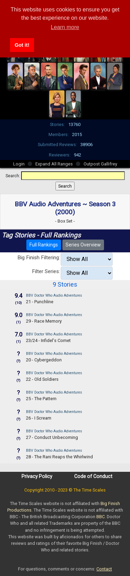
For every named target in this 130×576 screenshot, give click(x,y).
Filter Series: (46, 271)
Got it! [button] (22, 45)
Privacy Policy (36, 476)
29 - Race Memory (44, 321)
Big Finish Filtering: (38, 257)
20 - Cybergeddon (44, 359)
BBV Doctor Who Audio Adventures (54, 295)
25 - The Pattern (41, 398)
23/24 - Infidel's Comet (48, 340)
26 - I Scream (38, 418)
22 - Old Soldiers (42, 379)
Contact (104, 569)
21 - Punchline (39, 301)
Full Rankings (43, 245)
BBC (100, 516)
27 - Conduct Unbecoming (52, 437)
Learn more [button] (65, 27)
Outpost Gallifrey (100, 163)
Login (19, 163)
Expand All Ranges (54, 163)
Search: (13, 175)
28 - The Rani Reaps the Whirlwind (59, 456)
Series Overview (83, 245)
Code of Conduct (93, 476)
